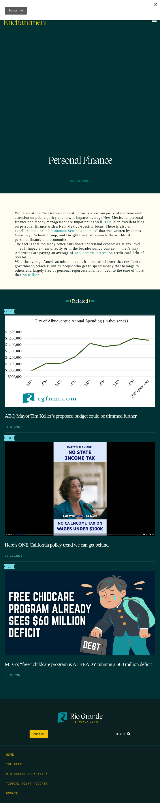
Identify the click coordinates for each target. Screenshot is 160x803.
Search (123, 734)
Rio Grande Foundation (27, 774)
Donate (38, 734)
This (107, 222)
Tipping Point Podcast (27, 783)
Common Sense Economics (74, 231)
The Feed (14, 764)
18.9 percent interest (91, 253)
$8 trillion (31, 275)
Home (10, 754)
